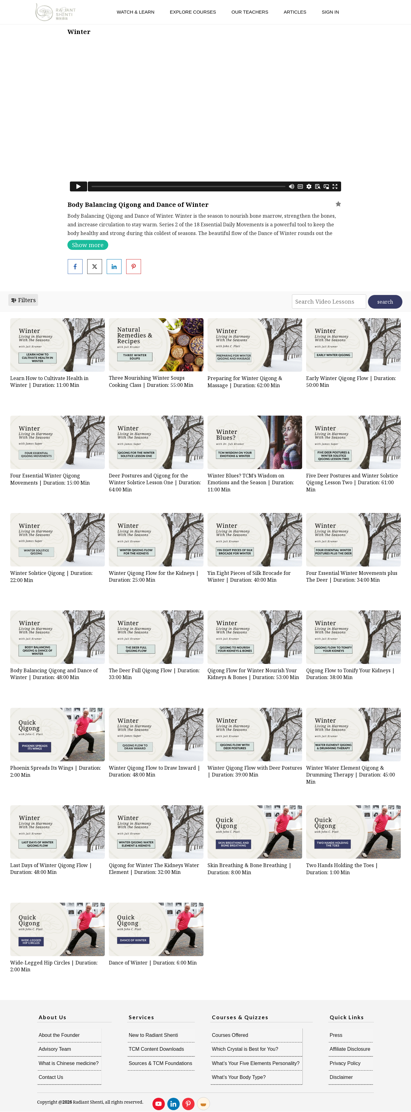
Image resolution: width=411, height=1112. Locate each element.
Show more (88, 245)
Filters (23, 300)
